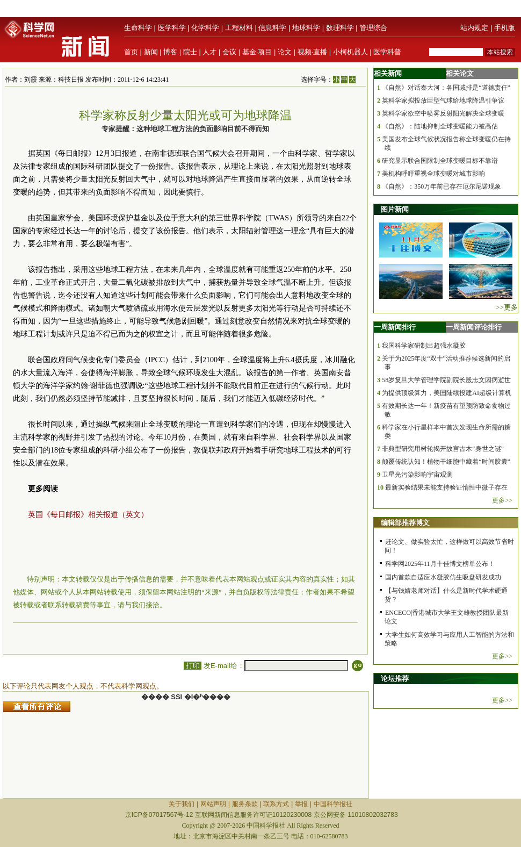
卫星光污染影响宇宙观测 (417, 474)
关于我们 (181, 804)
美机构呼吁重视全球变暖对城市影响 (433, 173)
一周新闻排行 (395, 327)
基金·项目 (257, 52)
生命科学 (138, 28)
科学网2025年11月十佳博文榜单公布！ (440, 564)
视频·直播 (313, 52)
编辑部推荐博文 (405, 523)
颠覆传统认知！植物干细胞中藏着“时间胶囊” (446, 461)
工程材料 (239, 28)
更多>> (502, 500)
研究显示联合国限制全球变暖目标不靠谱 (440, 160)
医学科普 (387, 52)
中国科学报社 (333, 804)
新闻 (151, 52)
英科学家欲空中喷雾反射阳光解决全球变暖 (443, 113)
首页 (131, 52)
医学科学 (172, 28)
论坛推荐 (395, 678)
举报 (301, 804)
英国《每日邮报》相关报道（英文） (88, 515)
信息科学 (272, 28)
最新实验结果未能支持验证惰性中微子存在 (446, 487)
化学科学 (205, 28)
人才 (209, 52)
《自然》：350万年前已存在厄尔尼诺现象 (441, 186)
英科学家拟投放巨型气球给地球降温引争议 (443, 100)
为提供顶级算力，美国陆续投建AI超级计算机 (446, 393)
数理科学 (340, 28)
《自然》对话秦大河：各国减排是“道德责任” (446, 87)
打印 (192, 666)
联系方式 (276, 804)
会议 (229, 52)
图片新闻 (395, 209)
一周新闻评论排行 (474, 327)
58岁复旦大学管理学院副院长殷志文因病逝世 (446, 380)
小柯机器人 (350, 52)
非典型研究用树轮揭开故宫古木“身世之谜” (443, 449)
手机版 (504, 28)
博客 (170, 52)
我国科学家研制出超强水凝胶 (424, 345)
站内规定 (474, 28)
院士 (190, 52)
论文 (285, 52)
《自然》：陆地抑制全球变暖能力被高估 (440, 126)
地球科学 (306, 28)
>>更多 (507, 307)
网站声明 (213, 804)
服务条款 (245, 804)
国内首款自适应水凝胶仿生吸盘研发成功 (443, 577)
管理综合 (373, 28)
